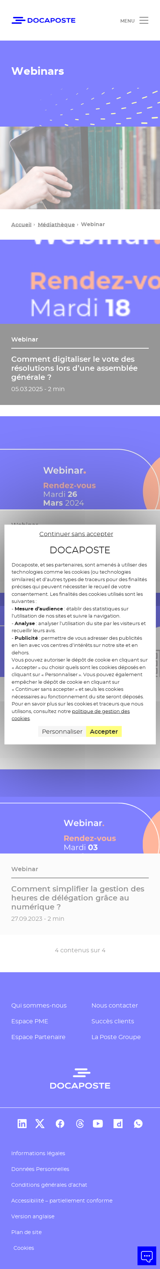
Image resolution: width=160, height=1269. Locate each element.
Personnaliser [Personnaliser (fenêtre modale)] (62, 731)
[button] (147, 1255)
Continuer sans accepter (76, 534)
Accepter (104, 731)
